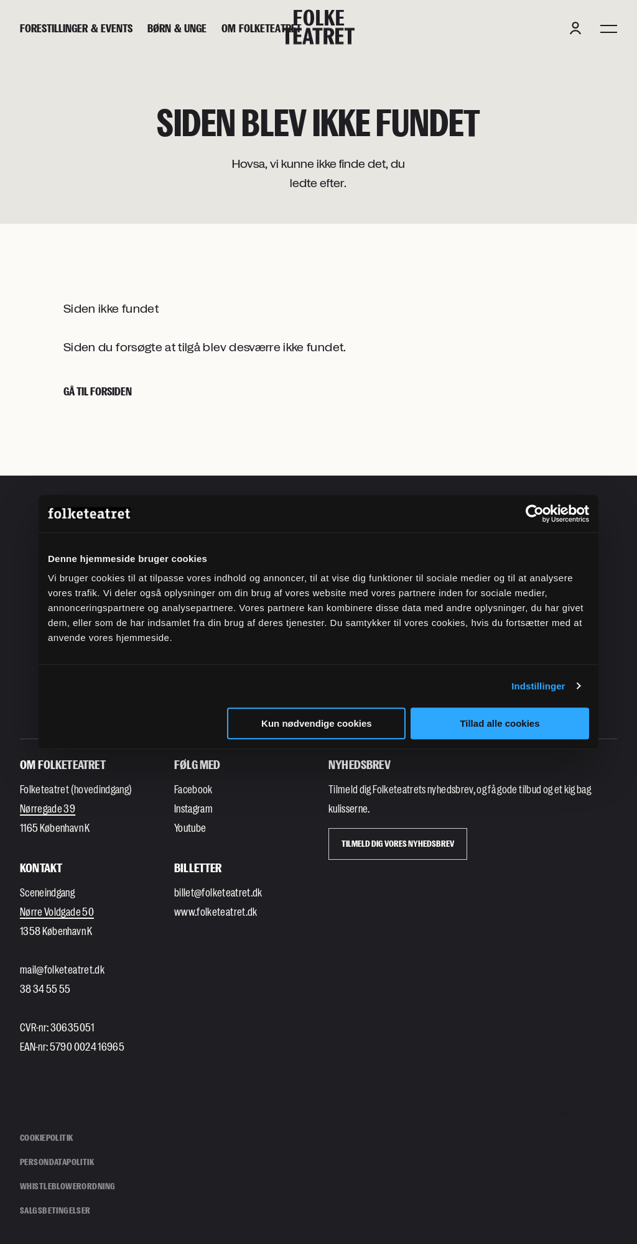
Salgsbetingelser (55, 1210)
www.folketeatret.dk (216, 911)
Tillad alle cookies (499, 723)
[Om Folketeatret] (261, 28)
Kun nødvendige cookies (316, 723)
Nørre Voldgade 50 (57, 911)
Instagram (193, 808)
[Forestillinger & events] (76, 28)
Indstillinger (538, 686)
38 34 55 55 (45, 988)
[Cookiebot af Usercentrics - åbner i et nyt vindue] (534, 513)
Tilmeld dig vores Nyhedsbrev (398, 843)
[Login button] (575, 28)
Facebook (193, 789)
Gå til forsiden (97, 391)
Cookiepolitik (46, 1137)
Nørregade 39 (47, 808)
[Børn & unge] (177, 28)
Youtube (190, 827)
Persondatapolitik (57, 1161)
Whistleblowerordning (67, 1186)
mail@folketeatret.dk (62, 969)
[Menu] (608, 28)
